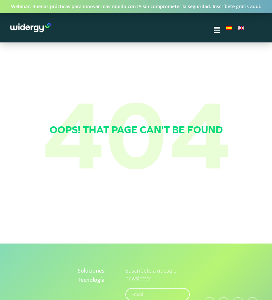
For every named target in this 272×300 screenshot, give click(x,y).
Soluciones (91, 270)
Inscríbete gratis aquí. (237, 6)
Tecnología (91, 279)
